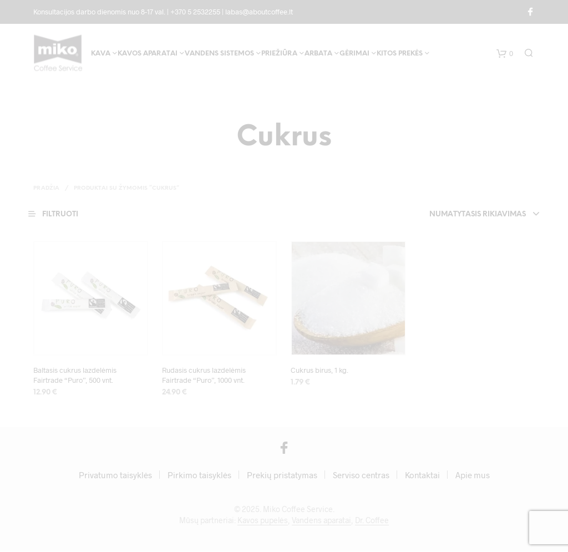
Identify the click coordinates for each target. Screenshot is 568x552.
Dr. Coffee (372, 520)
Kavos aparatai (148, 54)
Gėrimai (354, 54)
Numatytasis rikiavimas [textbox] (476, 214)
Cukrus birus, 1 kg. (319, 370)
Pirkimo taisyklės (199, 475)
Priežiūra (279, 54)
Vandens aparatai (321, 520)
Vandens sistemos (219, 54)
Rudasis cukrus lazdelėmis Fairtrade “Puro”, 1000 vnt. (204, 375)
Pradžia (46, 188)
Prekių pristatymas (282, 475)
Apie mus (472, 475)
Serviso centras (361, 475)
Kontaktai (422, 475)
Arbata (318, 54)
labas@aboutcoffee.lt (259, 11)
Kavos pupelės (262, 520)
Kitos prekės (400, 54)
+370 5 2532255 (195, 11)
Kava (100, 54)
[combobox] (461, 214)
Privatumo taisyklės (115, 475)
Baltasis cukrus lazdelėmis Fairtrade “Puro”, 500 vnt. (74, 375)
